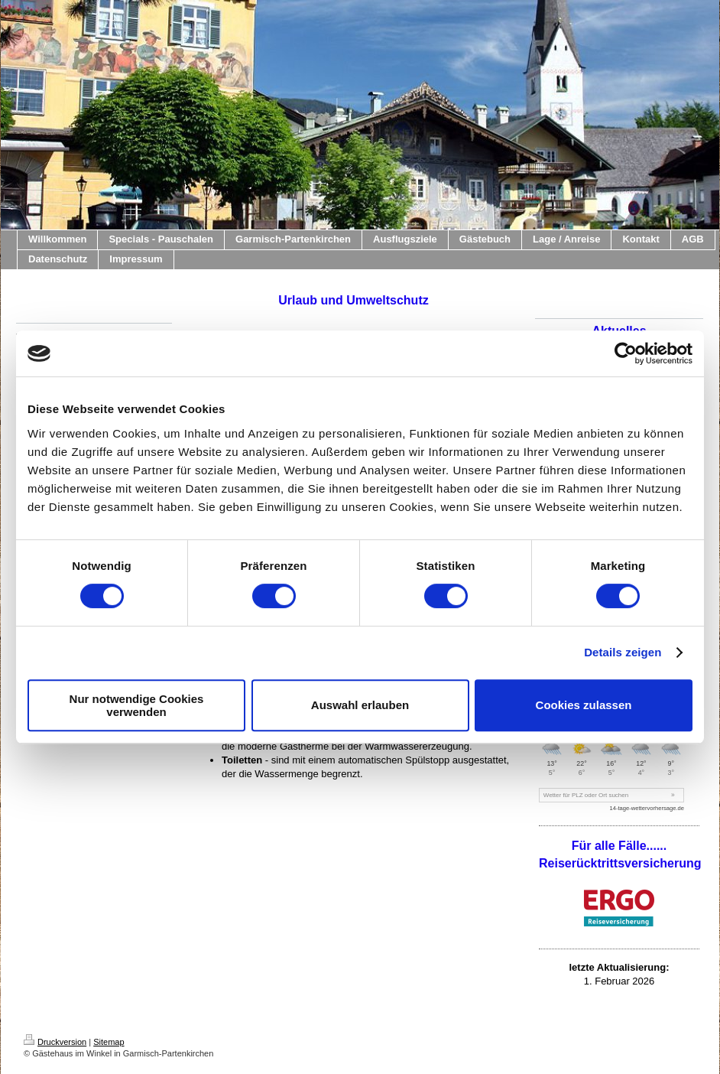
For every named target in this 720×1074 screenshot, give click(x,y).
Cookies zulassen (584, 704)
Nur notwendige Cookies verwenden (137, 705)
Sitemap (108, 1041)
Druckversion (55, 1041)
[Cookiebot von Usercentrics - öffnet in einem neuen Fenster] (625, 353)
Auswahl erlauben (360, 704)
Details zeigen (622, 652)
